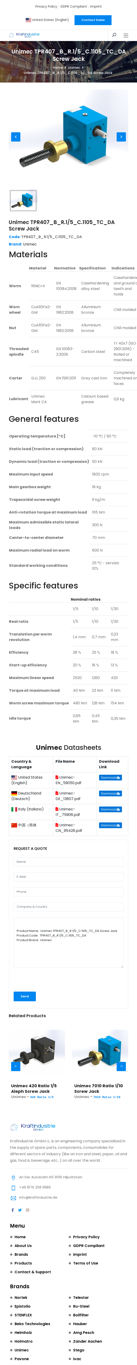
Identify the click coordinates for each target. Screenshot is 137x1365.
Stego (78, 1350)
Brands (21, 1254)
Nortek (21, 1297)
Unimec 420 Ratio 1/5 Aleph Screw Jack (34, 1088)
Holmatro (24, 1341)
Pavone (22, 1358)
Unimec (74, 67)
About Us (23, 1245)
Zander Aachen (87, 1341)
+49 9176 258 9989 (35, 1187)
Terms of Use (85, 1263)
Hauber (80, 1323)
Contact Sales (93, 20)
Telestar (81, 1297)
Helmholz (23, 1332)
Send (25, 996)
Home (58, 67)
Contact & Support (33, 1272)
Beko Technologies (32, 1323)
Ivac (77, 1358)
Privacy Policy (46, 6)
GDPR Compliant (73, 6)
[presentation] (38, 980)
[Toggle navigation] (126, 36)
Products (23, 1263)
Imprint (96, 6)
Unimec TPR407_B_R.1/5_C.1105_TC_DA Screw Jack (62, 225)
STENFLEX (23, 1315)
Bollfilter (81, 1315)
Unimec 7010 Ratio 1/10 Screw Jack (98, 1088)
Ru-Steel (81, 1306)
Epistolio (23, 1306)
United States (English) (47, 20)
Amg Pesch (83, 1332)
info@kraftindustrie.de (38, 1197)
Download (110, 778)
